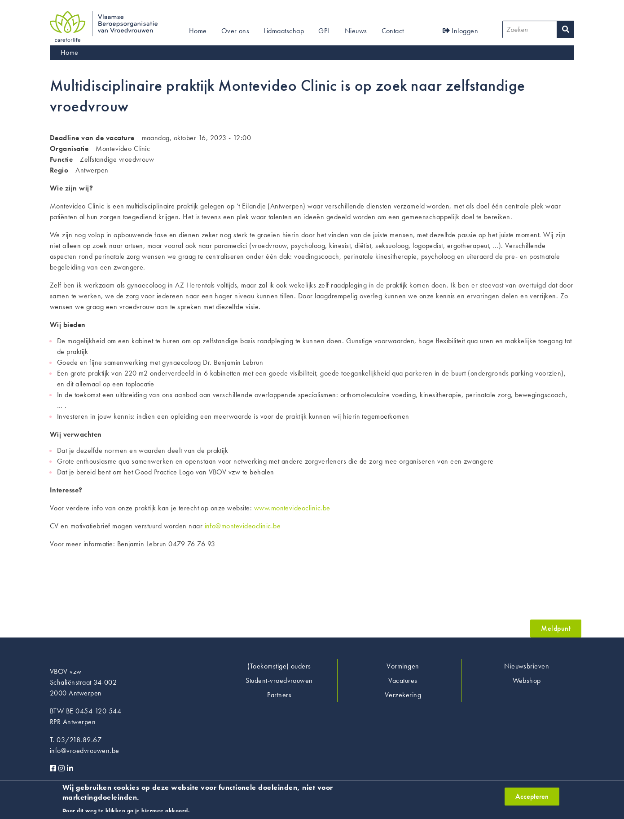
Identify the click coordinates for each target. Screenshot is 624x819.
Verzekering (403, 694)
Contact (393, 30)
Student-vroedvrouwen (279, 680)
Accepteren (532, 800)
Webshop (527, 680)
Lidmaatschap (284, 30)
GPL (324, 30)
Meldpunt (556, 628)
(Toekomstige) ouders (279, 666)
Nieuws (356, 30)
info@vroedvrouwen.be (84, 750)
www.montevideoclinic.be (292, 508)
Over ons (235, 30)
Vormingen (403, 666)
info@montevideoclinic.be (243, 526)
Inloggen (461, 30)
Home (198, 30)
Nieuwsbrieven (526, 666)
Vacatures (402, 680)
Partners (279, 694)
